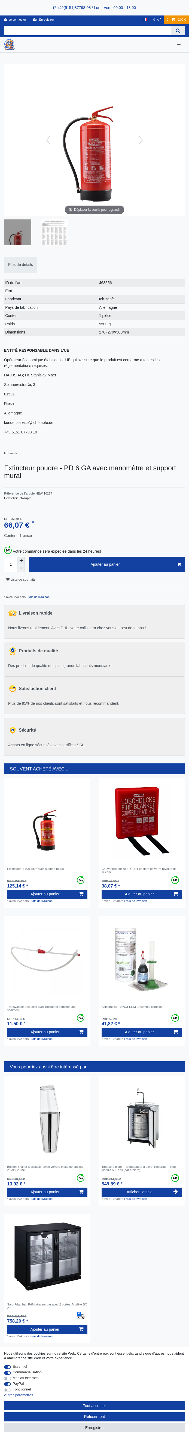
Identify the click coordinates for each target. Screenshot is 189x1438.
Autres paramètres (18, 1395)
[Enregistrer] (43, 19)
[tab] (20, 265)
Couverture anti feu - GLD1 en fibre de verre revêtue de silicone (139, 870)
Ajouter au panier (136, 564)
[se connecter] (15, 19)
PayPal (18, 1384)
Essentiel (20, 1366)
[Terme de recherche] (87, 30)
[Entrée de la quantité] (10, 564)
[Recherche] (178, 30)
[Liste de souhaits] (157, 19)
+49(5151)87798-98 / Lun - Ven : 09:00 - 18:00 (94, 7)
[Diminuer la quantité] (21, 568)
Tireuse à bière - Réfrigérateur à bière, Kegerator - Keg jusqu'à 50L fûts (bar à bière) (139, 1168)
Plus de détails (20, 264)
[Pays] (145, 19)
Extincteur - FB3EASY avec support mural (35, 868)
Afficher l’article (152, 1192)
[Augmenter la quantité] (21, 560)
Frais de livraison (38, 597)
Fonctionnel (22, 1389)
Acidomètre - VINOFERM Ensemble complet (132, 1006)
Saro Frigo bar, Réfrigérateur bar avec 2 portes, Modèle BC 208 (47, 1306)
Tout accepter (94, 1406)
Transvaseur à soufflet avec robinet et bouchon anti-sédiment (42, 1008)
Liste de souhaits (20, 579)
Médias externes (26, 1378)
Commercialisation (27, 1372)
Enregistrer (94, 1428)
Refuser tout (94, 1416)
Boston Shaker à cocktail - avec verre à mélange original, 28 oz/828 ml (45, 1168)
